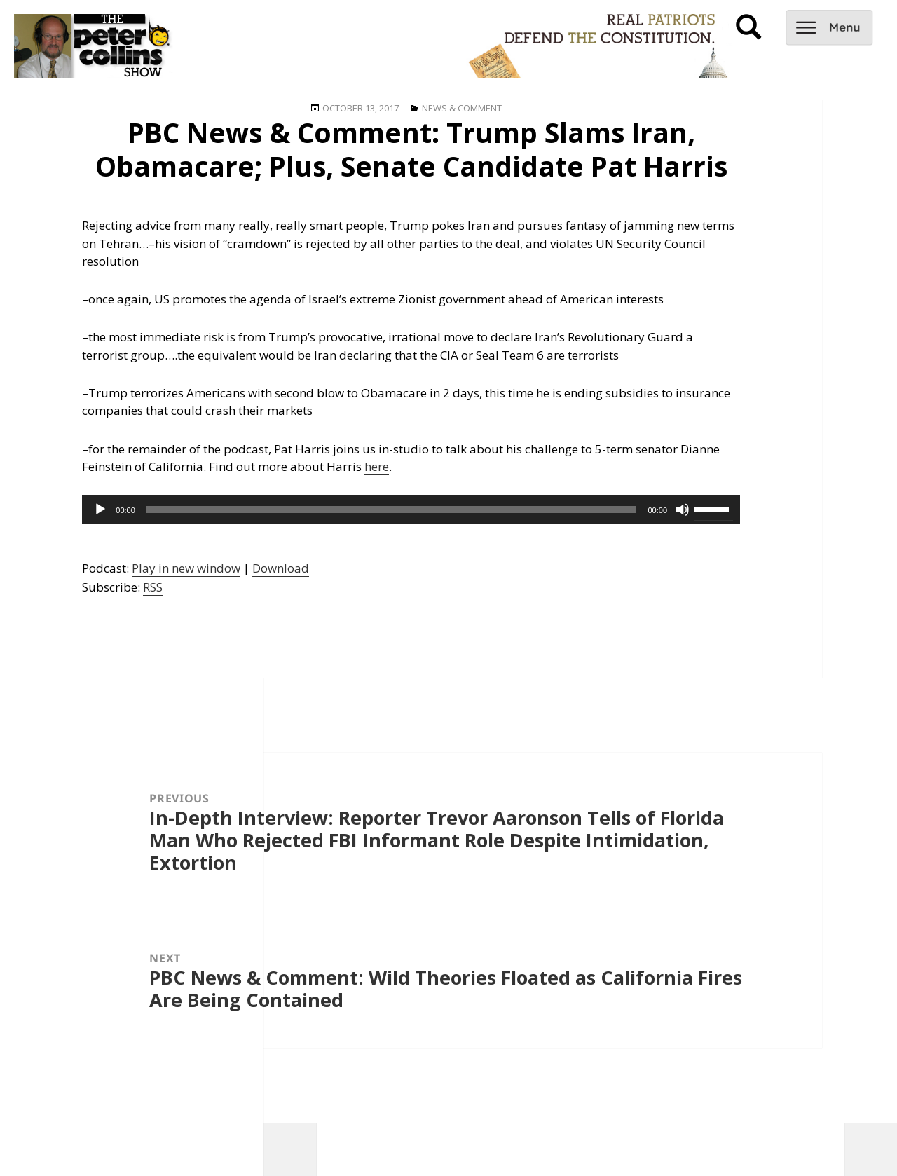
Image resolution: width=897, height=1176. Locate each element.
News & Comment (462, 108)
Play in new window (186, 568)
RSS (153, 587)
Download (280, 568)
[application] (411, 509)
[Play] (100, 509)
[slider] (391, 509)
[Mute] (683, 509)
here (376, 466)
